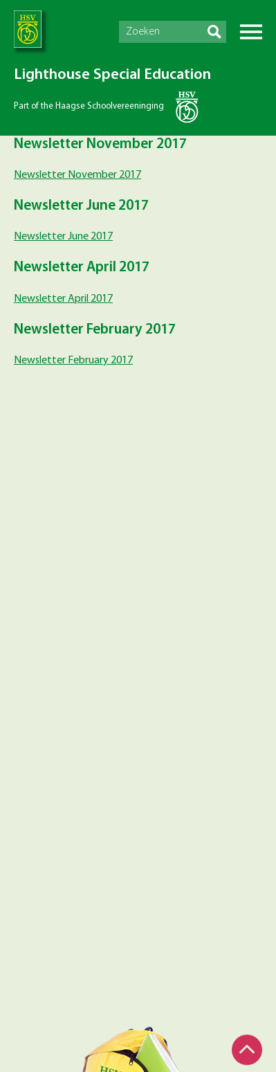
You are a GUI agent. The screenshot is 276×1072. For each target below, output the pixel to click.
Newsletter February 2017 (73, 360)
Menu (251, 32)
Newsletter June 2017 (63, 236)
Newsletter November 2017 (77, 175)
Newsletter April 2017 (63, 299)
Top (247, 1050)
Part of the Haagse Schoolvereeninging (89, 106)
